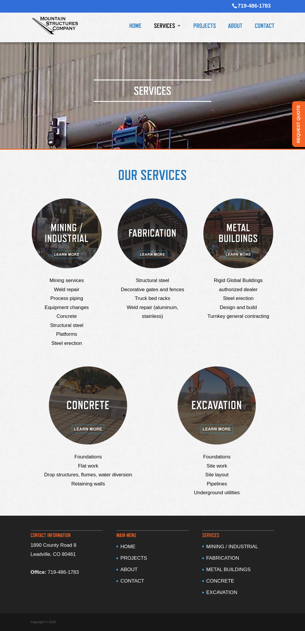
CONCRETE (220, 581)
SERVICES (164, 26)
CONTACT (264, 26)
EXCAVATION (221, 592)
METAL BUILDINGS (228, 569)
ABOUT (235, 26)
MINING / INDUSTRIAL (232, 546)
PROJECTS (204, 26)
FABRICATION (222, 558)
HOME (135, 26)
